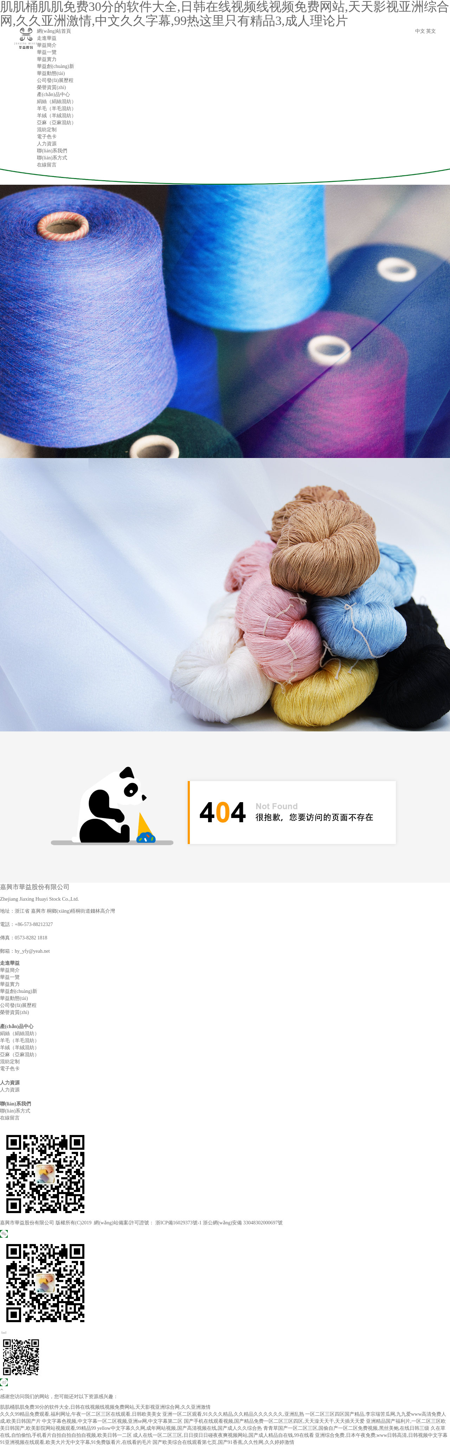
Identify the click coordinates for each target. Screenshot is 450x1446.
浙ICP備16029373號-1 (178, 1222)
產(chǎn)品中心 (53, 94)
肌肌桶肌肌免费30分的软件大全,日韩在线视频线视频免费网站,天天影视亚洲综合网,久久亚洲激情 (105, 1407)
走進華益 (47, 38)
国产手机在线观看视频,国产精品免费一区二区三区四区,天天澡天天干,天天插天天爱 (274, 1421)
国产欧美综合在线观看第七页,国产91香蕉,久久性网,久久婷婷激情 (223, 1442)
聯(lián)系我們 (52, 150)
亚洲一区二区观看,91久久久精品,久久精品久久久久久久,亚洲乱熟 (233, 1414)
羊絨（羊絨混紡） (56, 115)
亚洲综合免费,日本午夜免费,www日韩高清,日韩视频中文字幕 (381, 1435)
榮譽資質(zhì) (51, 87)
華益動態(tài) (51, 73)
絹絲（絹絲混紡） (56, 101)
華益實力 (47, 59)
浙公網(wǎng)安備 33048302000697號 (243, 1222)
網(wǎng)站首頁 (54, 31)
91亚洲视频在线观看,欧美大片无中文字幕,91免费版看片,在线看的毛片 (76, 1442)
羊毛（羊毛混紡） (56, 108)
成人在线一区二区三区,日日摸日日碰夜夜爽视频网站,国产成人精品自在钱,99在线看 (223, 1435)
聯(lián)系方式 (52, 157)
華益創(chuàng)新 (55, 66)
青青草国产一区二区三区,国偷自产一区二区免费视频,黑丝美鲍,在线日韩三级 (346, 1428)
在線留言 (47, 164)
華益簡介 (47, 45)
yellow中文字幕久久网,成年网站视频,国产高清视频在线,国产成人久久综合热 (179, 1428)
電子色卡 (47, 136)
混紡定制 (47, 129)
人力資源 (47, 143)
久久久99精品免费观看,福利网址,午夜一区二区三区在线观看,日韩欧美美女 (80, 1414)
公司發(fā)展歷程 (55, 80)
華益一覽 (47, 52)
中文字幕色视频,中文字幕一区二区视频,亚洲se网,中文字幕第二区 (112, 1421)
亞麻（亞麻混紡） (56, 122)
